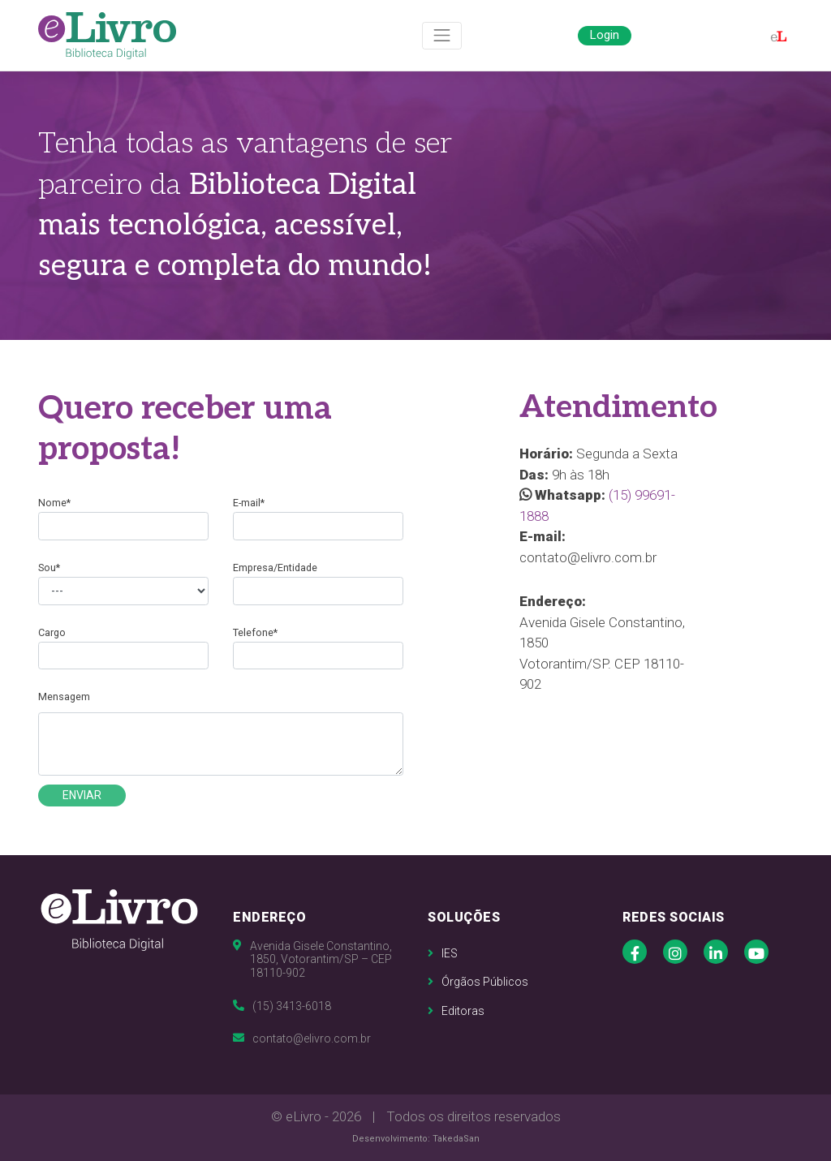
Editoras (456, 1010)
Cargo (52, 632)
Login (604, 35)
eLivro (303, 1116)
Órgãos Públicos (478, 981)
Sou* (49, 567)
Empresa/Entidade (275, 567)
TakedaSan (456, 1138)
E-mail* (249, 503)
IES (443, 953)
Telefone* (255, 632)
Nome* (54, 503)
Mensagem (64, 696)
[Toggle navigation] (442, 36)
